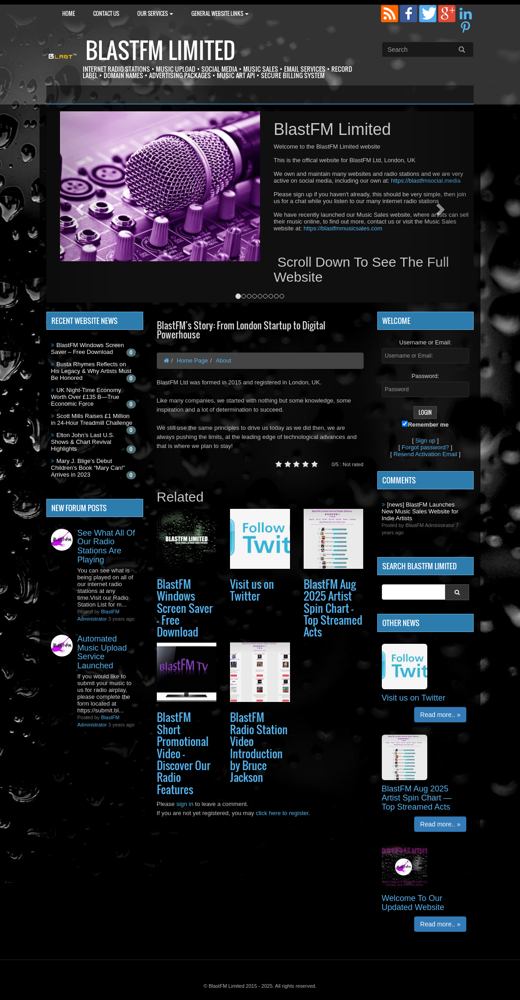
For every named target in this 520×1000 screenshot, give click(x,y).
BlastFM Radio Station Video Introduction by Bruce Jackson (259, 747)
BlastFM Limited (160, 50)
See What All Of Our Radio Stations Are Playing (106, 546)
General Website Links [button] (220, 13)
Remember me (425, 424)
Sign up (425, 440)
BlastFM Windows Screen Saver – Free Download (87, 348)
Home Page (192, 360)
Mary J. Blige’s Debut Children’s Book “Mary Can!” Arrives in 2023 (88, 468)
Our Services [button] (155, 13)
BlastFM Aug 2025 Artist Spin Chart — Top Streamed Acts (333, 608)
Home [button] (68, 13)
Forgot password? (425, 447)
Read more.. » (440, 714)
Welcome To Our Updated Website (413, 903)
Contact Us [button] (106, 13)
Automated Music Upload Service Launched (102, 652)
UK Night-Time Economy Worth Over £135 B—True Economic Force (86, 397)
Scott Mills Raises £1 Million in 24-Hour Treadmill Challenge (91, 419)
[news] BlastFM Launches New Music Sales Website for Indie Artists (420, 511)
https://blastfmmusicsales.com (343, 228)
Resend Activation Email (425, 454)
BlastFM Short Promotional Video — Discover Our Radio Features (183, 753)
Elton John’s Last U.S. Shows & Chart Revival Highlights (83, 442)
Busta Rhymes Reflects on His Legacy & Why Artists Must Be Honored (91, 371)
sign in (185, 804)
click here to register (282, 813)
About (223, 360)
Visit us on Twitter (252, 590)
